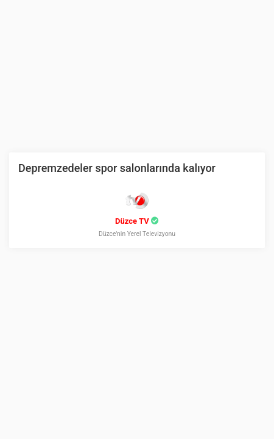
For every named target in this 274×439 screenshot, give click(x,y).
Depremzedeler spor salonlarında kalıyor (117, 168)
